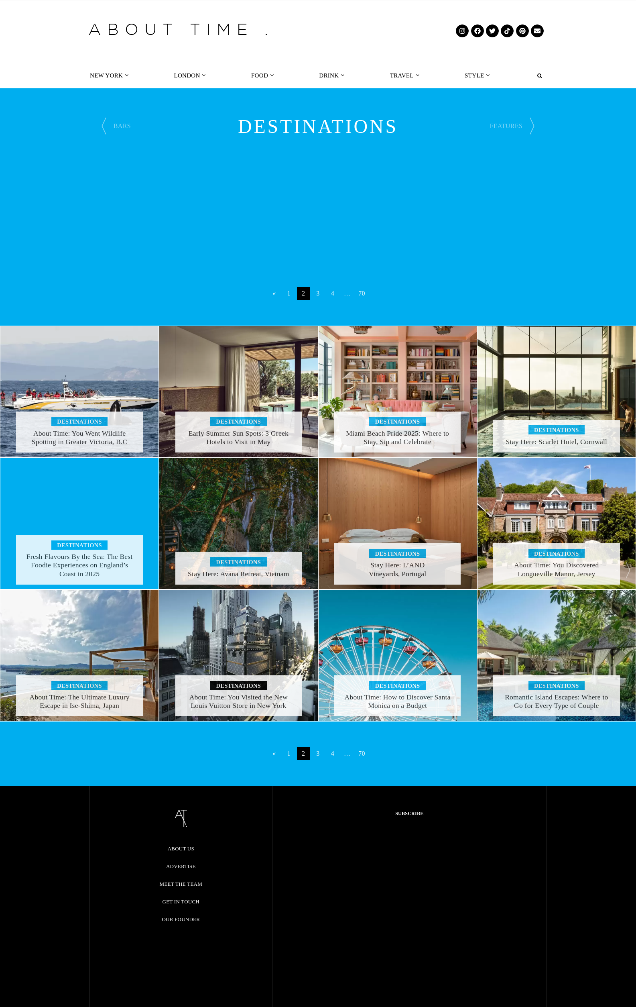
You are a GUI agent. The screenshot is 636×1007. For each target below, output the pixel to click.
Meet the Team (181, 884)
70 (361, 293)
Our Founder (181, 919)
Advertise (181, 866)
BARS (122, 125)
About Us (181, 849)
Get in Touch (181, 902)
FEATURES (506, 125)
